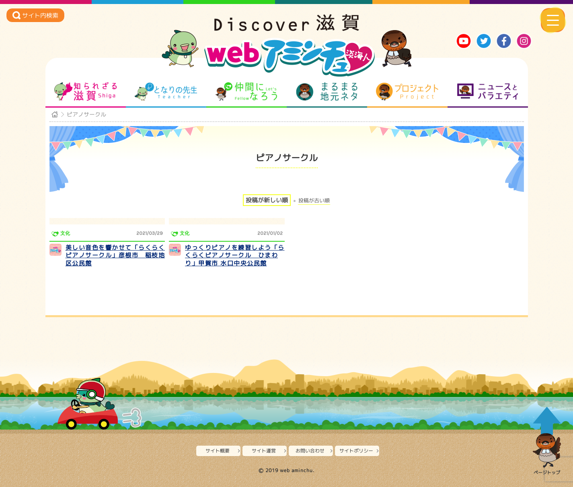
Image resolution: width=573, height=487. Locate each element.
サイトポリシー (356, 450)
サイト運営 (264, 450)
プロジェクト (407, 92)
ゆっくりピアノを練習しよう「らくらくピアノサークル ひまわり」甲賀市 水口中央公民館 (235, 255)
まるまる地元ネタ (327, 92)
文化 (65, 233)
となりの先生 (166, 92)
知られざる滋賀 (85, 92)
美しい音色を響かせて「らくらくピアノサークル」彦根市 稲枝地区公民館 (115, 255)
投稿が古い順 (314, 200)
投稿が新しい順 (267, 200)
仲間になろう (246, 92)
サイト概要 (217, 450)
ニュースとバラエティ (487, 92)
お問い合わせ (310, 450)
